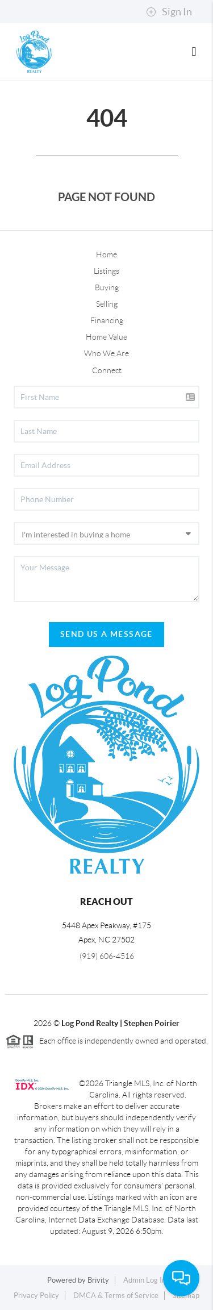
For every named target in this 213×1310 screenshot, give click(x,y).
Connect (107, 370)
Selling (107, 303)
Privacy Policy (36, 1295)
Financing (106, 320)
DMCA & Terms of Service (115, 1295)
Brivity (98, 1280)
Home (106, 254)
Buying (107, 287)
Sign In (169, 12)
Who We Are (106, 353)
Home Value (106, 336)
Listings (106, 271)
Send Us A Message (106, 634)
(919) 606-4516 (107, 956)
